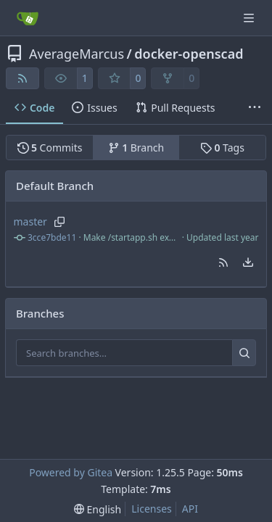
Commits (50, 147)
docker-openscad (188, 53)
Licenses (151, 508)
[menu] (248, 262)
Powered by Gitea (70, 472)
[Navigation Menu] (250, 18)
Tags (222, 147)
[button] (223, 262)
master (30, 221)
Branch (136, 147)
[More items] (254, 108)
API (190, 508)
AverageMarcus (76, 53)
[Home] (27, 18)
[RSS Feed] (22, 78)
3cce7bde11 (52, 237)
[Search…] (244, 353)
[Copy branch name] (59, 222)
